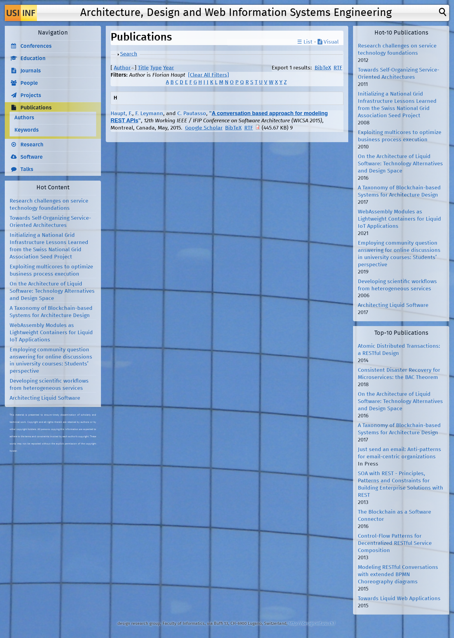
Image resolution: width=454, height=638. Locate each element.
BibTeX (323, 68)
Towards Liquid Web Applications (399, 598)
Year (168, 68)
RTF (338, 68)
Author (122, 68)
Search (128, 54)
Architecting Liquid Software (45, 398)
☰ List (304, 42)
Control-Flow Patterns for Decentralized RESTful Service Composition (395, 543)
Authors (24, 118)
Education (33, 58)
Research (32, 145)
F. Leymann (149, 113)
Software (31, 157)
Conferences (36, 46)
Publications (36, 108)
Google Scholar (204, 128)
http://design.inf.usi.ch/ (312, 623)
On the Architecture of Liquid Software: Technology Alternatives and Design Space (52, 291)
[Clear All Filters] (208, 75)
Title (143, 68)
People (29, 83)
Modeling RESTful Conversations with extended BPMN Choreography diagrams (398, 575)
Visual (328, 42)
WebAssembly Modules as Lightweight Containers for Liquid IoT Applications (51, 333)
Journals (30, 71)
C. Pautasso (191, 113)
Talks (26, 169)
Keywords (26, 130)
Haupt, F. (121, 113)
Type (156, 68)
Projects (30, 95)
